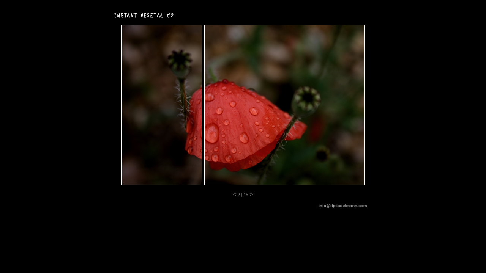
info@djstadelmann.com (343, 205)
